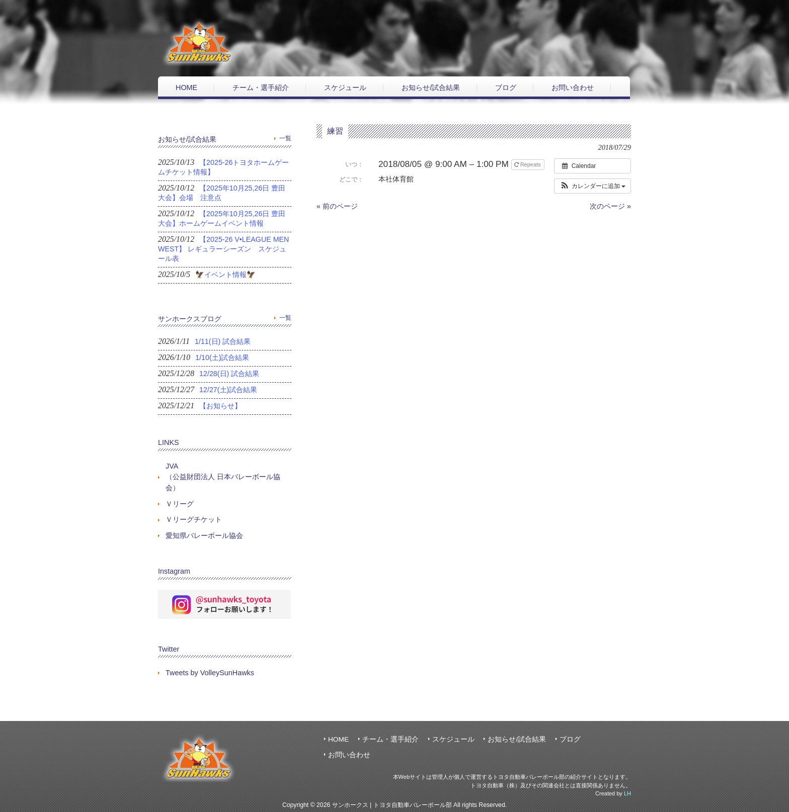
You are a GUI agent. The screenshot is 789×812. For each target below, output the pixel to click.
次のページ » (610, 206)
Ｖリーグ (180, 504)
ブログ (570, 739)
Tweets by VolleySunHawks (210, 673)
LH (627, 793)
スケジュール (453, 739)
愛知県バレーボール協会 (204, 535)
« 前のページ (337, 206)
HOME (338, 739)
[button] (592, 186)
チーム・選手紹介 (390, 739)
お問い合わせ (349, 755)
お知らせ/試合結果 (517, 739)
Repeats (528, 164)
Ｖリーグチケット (194, 519)
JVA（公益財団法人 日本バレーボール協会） (223, 477)
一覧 (285, 138)
